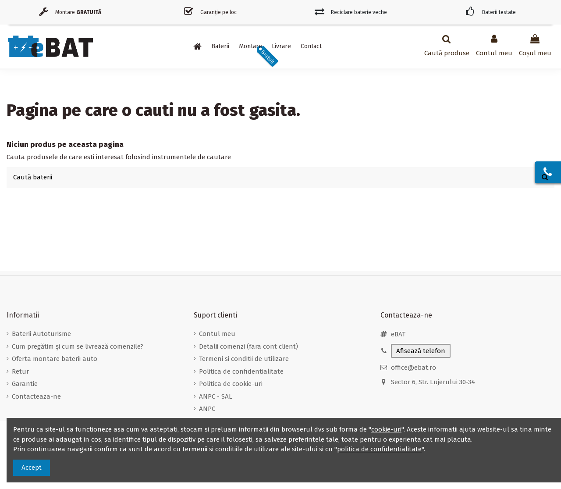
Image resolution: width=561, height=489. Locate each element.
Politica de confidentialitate (241, 371)
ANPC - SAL (215, 396)
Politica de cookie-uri (231, 384)
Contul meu (217, 334)
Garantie (25, 384)
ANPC (207, 409)
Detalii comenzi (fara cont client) (248, 346)
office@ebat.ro (413, 367)
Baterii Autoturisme (41, 334)
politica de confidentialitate (379, 449)
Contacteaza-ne (36, 396)
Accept (31, 467)
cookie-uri (386, 429)
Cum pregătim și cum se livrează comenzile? (77, 346)
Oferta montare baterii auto (54, 359)
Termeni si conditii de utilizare (244, 359)
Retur (20, 371)
